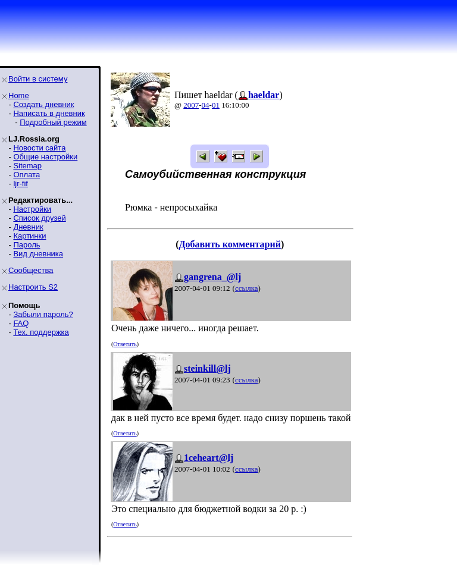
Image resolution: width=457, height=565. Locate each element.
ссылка (246, 288)
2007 (191, 105)
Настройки (32, 209)
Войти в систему (37, 78)
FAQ (21, 323)
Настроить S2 (33, 286)
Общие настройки (45, 156)
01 (216, 105)
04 (205, 105)
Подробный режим (53, 122)
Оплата (26, 174)
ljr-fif (20, 183)
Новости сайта (39, 147)
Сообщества (31, 270)
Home (18, 95)
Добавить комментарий (230, 244)
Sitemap (27, 165)
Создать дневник (43, 104)
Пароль (26, 244)
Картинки (29, 235)
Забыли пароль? (43, 314)
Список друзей (39, 218)
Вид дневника (38, 253)
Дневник (28, 226)
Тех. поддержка (40, 332)
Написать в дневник (48, 113)
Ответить (124, 344)
